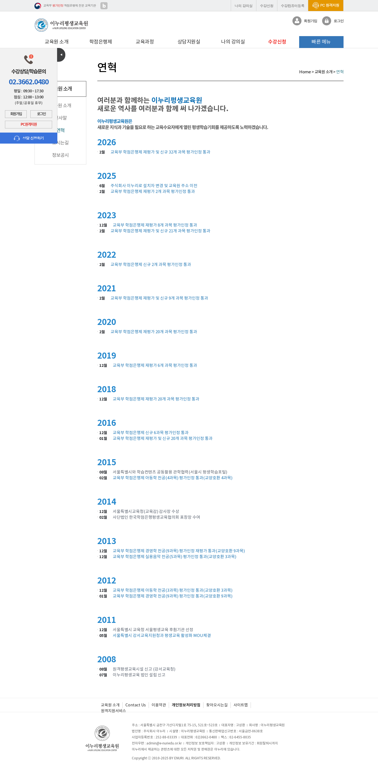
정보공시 (60, 155)
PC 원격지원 (325, 5)
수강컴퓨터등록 (292, 5)
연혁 (60, 130)
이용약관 (159, 705)
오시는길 (60, 143)
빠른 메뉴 (321, 42)
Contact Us (135, 705)
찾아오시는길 (217, 705)
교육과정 (145, 42)
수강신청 (267, 5)
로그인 (41, 114)
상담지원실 (189, 42)
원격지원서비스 (113, 710)
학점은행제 (100, 42)
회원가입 (16, 114)
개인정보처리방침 (186, 705)
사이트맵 (241, 705)
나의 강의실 (244, 5)
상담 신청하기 (29, 138)
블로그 (104, 6)
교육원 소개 (56, 42)
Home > (307, 71)
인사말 (60, 118)
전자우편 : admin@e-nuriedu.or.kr (157, 743)
